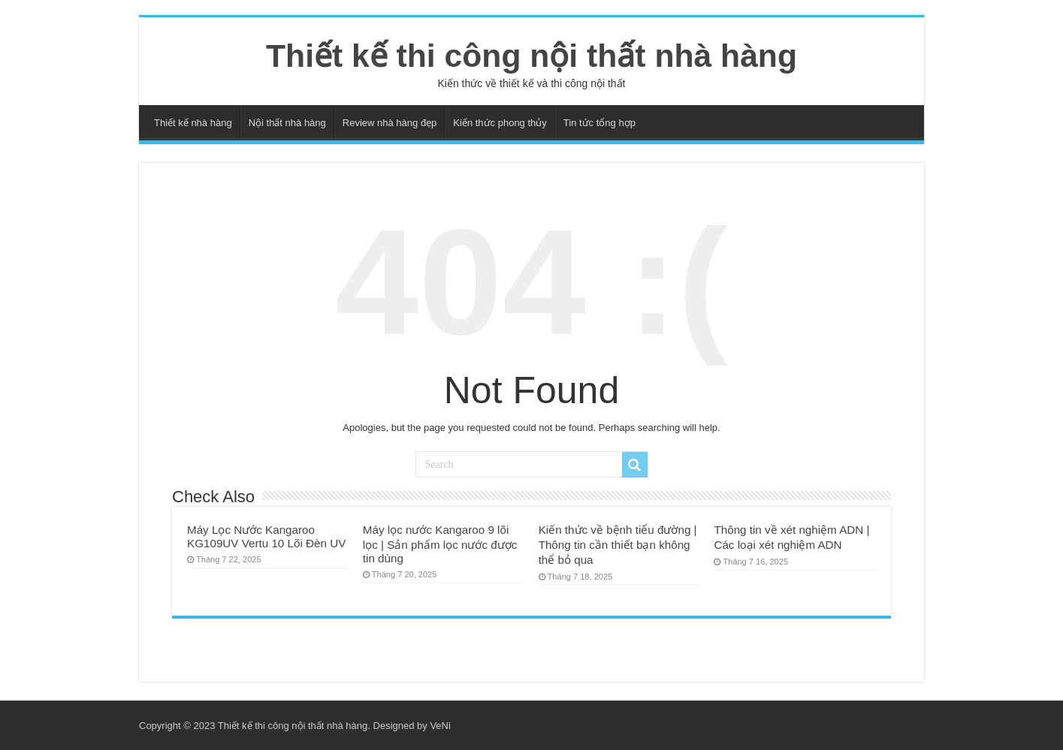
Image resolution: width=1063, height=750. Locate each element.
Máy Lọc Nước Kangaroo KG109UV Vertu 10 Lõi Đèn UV (266, 536)
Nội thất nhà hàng (287, 122)
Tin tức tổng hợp (599, 122)
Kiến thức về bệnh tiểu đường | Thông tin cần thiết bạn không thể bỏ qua (618, 544)
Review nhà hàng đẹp (390, 122)
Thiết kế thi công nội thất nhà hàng (531, 56)
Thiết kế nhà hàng (193, 122)
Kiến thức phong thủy (499, 122)
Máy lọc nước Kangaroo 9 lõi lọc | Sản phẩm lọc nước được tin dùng (440, 544)
